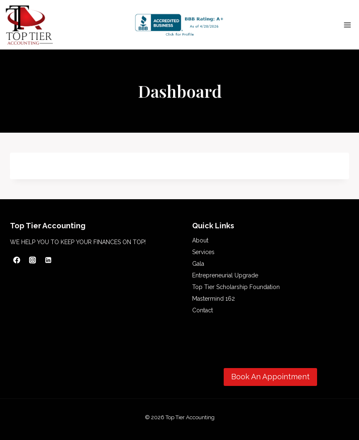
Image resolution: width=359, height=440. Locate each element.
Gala (198, 263)
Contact (202, 310)
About (200, 240)
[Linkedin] (48, 260)
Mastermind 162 (213, 298)
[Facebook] (17, 260)
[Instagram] (32, 260)
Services (203, 252)
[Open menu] (347, 24)
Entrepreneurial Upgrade (225, 275)
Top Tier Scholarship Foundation (236, 287)
